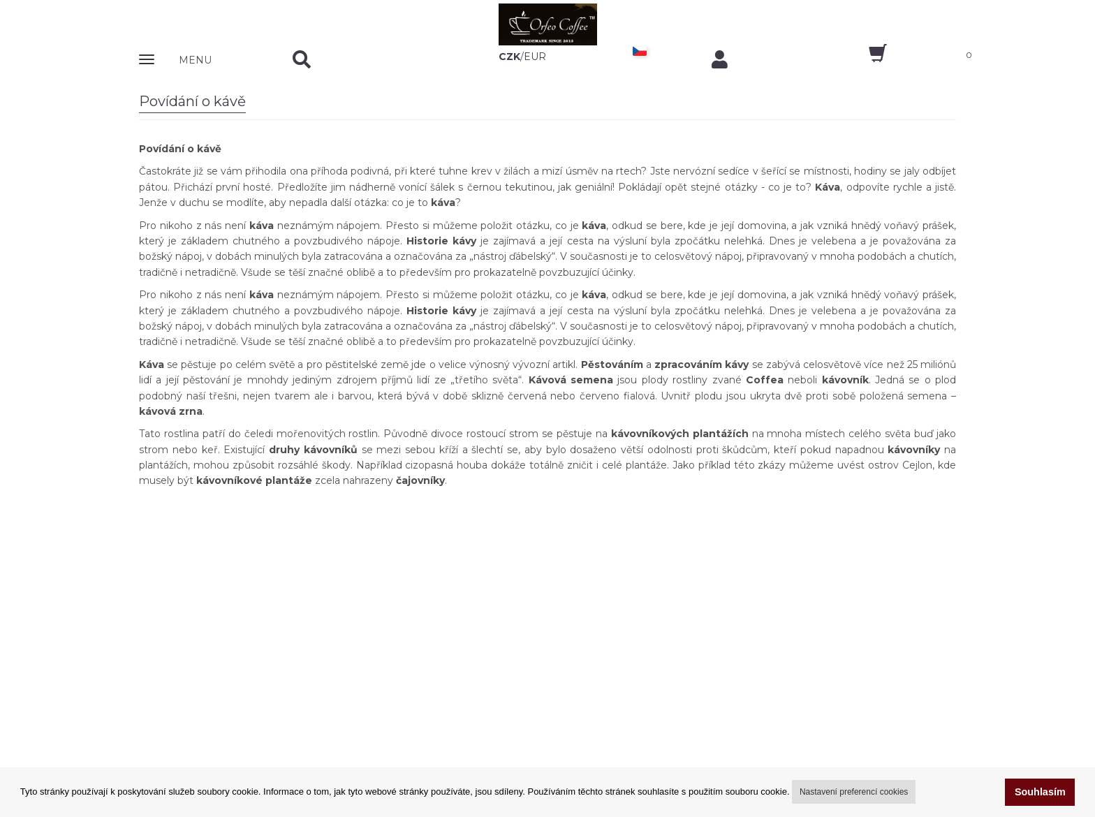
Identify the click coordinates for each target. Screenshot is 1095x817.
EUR (535, 56)
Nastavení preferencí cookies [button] (854, 792)
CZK (509, 56)
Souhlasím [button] (1040, 791)
